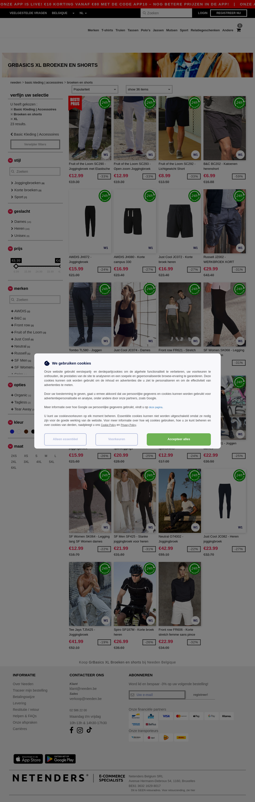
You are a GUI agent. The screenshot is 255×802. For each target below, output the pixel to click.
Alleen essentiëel (65, 439)
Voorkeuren (116, 439)
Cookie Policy (110, 425)
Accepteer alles (178, 439)
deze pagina (157, 407)
